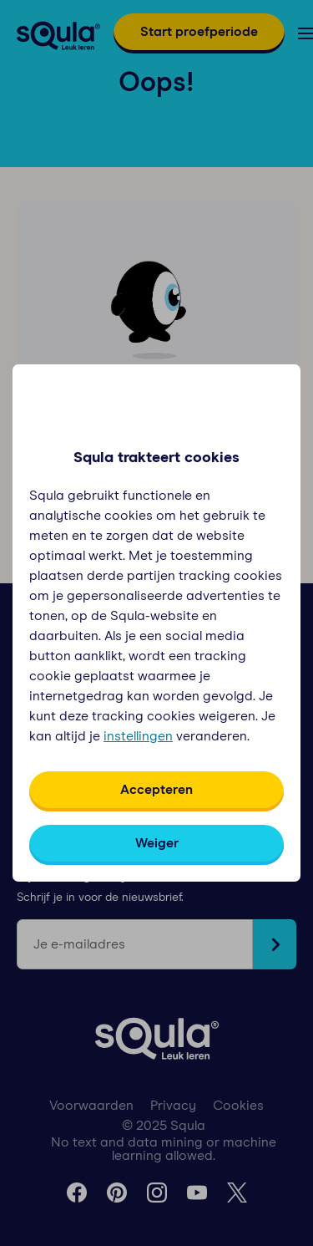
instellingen (138, 736)
